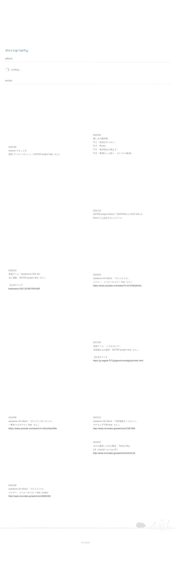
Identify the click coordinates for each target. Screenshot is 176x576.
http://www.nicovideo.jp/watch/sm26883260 (30, 496)
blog (56, 20)
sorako (15, 11)
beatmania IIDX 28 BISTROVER (24, 289)
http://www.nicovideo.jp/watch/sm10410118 (114, 453)
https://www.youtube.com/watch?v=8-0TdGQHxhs (117, 286)
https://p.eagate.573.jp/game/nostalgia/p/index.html (118, 360)
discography (39, 20)
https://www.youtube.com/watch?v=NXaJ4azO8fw (33, 428)
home (9, 20)
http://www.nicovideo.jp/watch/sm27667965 (114, 428)
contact (68, 20)
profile (22, 20)
